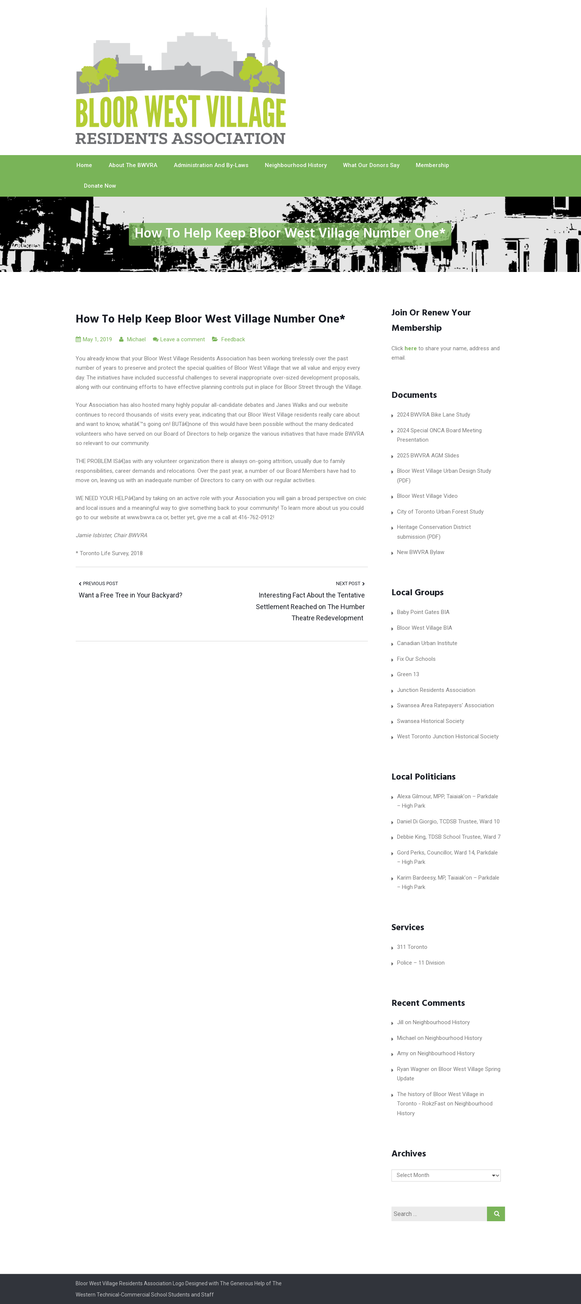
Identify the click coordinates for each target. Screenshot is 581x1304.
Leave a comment (182, 339)
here (411, 348)
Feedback (233, 339)
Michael (132, 339)
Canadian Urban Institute (427, 643)
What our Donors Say (371, 165)
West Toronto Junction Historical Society (448, 736)
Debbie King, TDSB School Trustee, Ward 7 (448, 836)
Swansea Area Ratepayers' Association (445, 705)
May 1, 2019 (94, 339)
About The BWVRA (133, 165)
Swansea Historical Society (430, 721)
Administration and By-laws (211, 165)
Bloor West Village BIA (424, 627)
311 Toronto (412, 947)
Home (84, 165)
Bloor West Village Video (427, 496)
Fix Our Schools (416, 659)
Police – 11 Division (421, 962)
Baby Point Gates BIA (423, 612)
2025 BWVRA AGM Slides (428, 455)
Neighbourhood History (296, 165)
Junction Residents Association (436, 690)
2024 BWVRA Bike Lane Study (433, 414)
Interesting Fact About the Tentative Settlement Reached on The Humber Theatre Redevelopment (310, 606)
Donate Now (100, 185)
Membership (432, 165)
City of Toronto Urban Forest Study (440, 511)
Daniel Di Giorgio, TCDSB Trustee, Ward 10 (448, 821)
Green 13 (408, 674)
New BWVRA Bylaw (420, 552)
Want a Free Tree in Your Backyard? (130, 595)
